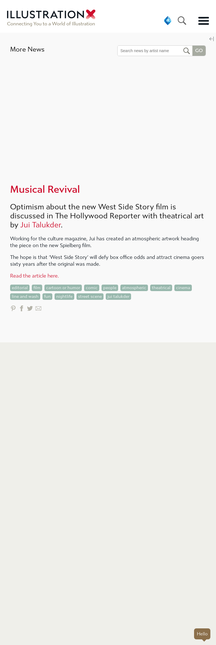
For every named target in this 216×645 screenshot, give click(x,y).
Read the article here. (34, 276)
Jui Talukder (40, 224)
